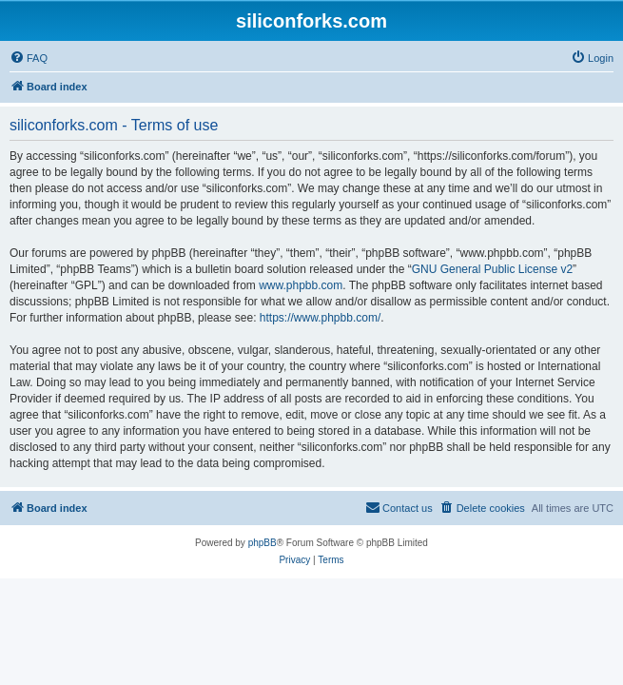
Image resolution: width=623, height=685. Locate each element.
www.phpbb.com (300, 285)
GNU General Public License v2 (492, 269)
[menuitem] (29, 58)
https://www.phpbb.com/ (320, 317)
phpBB (262, 543)
